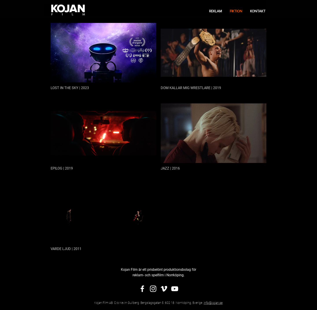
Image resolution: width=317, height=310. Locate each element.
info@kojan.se (213, 302)
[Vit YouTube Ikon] (174, 288)
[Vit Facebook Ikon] (142, 288)
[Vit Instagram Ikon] (153, 288)
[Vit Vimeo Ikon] (164, 288)
